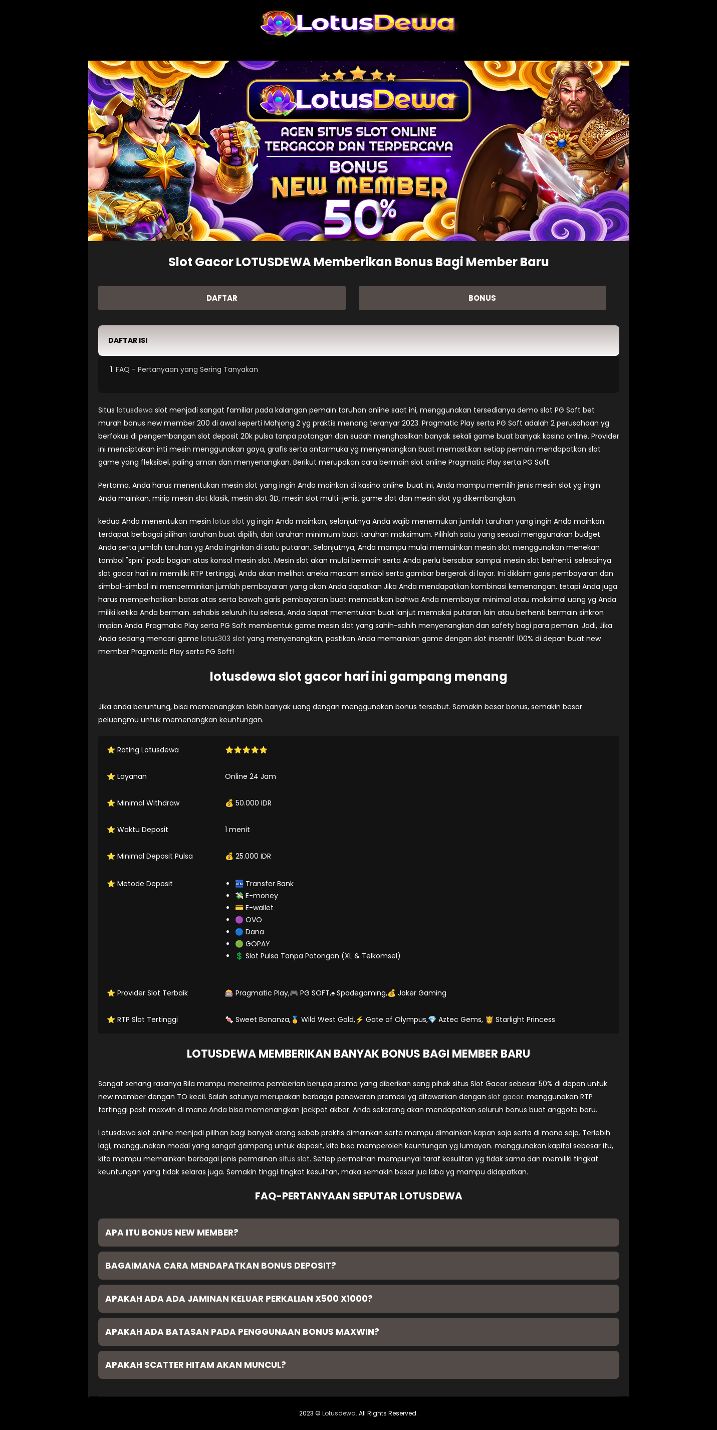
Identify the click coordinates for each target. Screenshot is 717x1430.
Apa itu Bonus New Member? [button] (171, 1233)
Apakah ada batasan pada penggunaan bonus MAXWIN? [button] (242, 1332)
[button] (358, 340)
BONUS (482, 298)
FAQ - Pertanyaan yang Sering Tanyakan (187, 369)
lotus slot (229, 521)
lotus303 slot (223, 639)
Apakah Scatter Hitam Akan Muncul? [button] (195, 1365)
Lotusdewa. (339, 1413)
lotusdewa (135, 410)
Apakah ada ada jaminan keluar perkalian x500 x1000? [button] (239, 1299)
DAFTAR (221, 298)
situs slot (294, 1159)
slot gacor (505, 1097)
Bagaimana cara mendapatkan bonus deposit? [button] (220, 1266)
